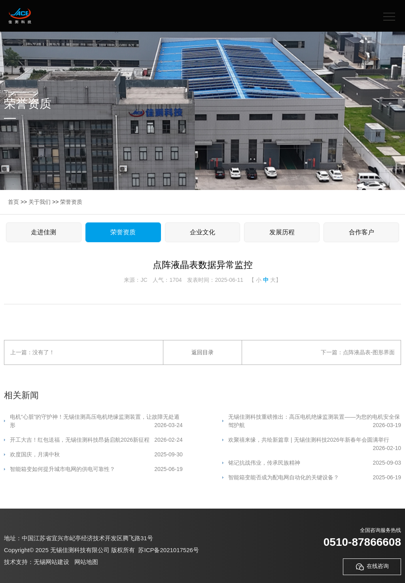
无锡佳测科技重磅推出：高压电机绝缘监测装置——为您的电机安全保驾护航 (314, 421)
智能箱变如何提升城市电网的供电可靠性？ (96, 469)
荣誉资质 (71, 202)
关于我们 (39, 202)
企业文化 (202, 232)
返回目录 (202, 352)
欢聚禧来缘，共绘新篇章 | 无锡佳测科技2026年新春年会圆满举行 (314, 440)
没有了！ (43, 352)
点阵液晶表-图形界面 (369, 352)
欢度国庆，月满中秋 (96, 454)
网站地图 (86, 561)
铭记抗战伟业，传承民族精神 (314, 463)
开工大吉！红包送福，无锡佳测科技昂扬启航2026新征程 (96, 440)
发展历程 (282, 232)
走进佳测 (43, 232)
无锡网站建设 (51, 561)
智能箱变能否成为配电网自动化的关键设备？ (314, 477)
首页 (13, 202)
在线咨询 (372, 567)
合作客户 (361, 232)
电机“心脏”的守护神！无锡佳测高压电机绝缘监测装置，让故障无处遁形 (96, 421)
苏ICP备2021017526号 (168, 550)
